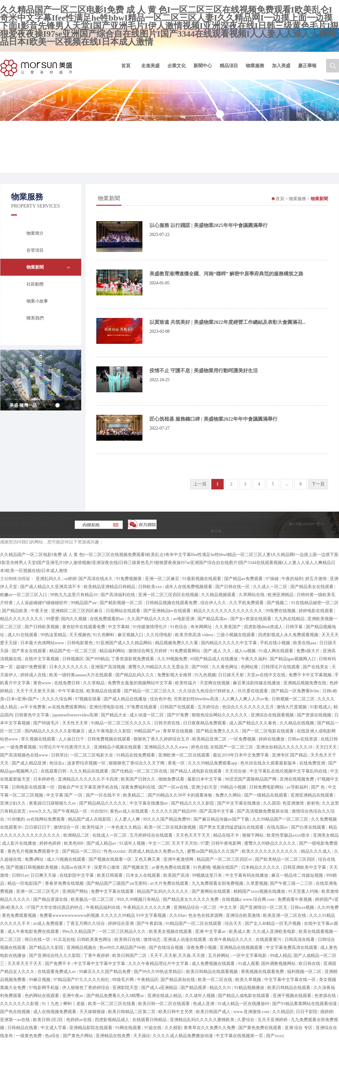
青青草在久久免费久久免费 (210, 1027)
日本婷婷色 (44, 779)
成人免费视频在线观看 (214, 963)
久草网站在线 (252, 594)
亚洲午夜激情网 (179, 859)
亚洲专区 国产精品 (290, 755)
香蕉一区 (177, 763)
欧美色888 (74, 843)
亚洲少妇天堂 (204, 787)
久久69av (177, 915)
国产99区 (201, 667)
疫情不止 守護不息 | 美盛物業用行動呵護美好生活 (204, 370)
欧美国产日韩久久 (139, 779)
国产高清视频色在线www (24, 755)
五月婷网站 (219, 955)
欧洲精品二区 (76, 835)
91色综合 (179, 627)
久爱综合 (246, 1019)
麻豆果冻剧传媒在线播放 (257, 683)
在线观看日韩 (54, 771)
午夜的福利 (292, 578)
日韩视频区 (73, 659)
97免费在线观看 (142, 707)
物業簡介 (35, 233)
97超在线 (153, 1027)
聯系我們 (35, 318)
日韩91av (20, 875)
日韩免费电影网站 (267, 787)
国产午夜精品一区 (71, 811)
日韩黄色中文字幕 (32, 715)
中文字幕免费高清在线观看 (292, 947)
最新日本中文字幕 (205, 779)
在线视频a (231, 899)
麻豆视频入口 (131, 635)
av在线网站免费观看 (46, 819)
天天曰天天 (326, 747)
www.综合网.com (259, 899)
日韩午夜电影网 (226, 843)
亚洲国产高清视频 (108, 667)
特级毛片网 (123, 979)
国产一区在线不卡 (104, 795)
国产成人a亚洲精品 (160, 987)
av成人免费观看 (48, 923)
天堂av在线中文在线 (266, 675)
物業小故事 (37, 301)
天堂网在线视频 (215, 683)
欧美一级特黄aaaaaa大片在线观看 (81, 675)
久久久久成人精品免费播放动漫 (183, 1035)
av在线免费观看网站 (67, 707)
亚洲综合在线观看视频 (273, 715)
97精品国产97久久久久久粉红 (82, 979)
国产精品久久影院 (47, 947)
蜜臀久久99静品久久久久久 (270, 843)
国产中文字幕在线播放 (239, 803)
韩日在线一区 (38, 939)
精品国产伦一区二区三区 (73, 651)
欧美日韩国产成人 (214, 1011)
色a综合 (53, 1035)
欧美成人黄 (239, 931)
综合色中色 (160, 699)
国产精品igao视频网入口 (293, 659)
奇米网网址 (201, 627)
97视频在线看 (88, 699)
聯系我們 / (51, 523)
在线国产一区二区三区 (232, 747)
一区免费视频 (243, 739)
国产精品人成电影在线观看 (196, 771)
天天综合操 (236, 771)
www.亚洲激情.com (251, 1011)
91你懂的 (16, 819)
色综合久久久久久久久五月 (248, 707)
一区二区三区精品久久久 (122, 931)
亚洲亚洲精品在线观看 (312, 795)
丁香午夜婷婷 (97, 955)
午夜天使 (40, 610)
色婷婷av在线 (79, 1019)
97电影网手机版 (44, 987)
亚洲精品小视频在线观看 (118, 747)
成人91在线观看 (23, 635)
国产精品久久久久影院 (193, 803)
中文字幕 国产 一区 (65, 795)
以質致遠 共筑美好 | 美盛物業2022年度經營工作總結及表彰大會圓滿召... (228, 322)
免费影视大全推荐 (175, 675)
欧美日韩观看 (110, 875)
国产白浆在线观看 (309, 827)
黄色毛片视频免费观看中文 (33, 851)
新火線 (216, 531)
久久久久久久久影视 (20, 1003)
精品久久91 (220, 987)
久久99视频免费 (173, 659)
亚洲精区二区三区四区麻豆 (77, 610)
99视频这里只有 (207, 875)
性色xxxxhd (115, 851)
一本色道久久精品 (124, 827)
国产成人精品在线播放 (126, 699)
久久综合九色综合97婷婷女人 (207, 691)
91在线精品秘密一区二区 (315, 602)
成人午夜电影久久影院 (110, 731)
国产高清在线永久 (96, 578)
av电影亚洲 (184, 618)
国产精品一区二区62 (82, 851)
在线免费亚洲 (312, 763)
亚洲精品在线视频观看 (242, 947)
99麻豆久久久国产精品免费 (105, 971)
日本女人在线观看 (144, 875)
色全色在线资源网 (206, 915)
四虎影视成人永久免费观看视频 (289, 635)
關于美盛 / (10, 523)
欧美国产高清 (176, 875)
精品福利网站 (112, 651)
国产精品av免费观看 (244, 578)
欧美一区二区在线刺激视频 (170, 827)
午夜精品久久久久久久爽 (147, 907)
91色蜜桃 (201, 867)
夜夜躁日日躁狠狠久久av (53, 803)
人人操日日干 (72, 739)
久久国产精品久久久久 (149, 618)
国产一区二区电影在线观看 (268, 731)
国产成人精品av (102, 843)
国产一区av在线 (173, 787)
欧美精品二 (134, 795)
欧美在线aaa (305, 643)
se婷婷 (70, 578)
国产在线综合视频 (167, 947)
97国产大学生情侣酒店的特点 (55, 907)
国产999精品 (97, 659)
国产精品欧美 (15, 610)
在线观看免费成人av (57, 971)
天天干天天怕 (185, 843)
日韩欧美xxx (150, 586)
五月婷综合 (208, 707)
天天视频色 (80, 635)
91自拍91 (99, 811)
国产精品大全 (114, 715)
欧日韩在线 (310, 963)
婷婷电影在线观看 (316, 610)
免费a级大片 (308, 651)
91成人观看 (248, 963)
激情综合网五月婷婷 (148, 651)
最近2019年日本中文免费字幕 (241, 755)
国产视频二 (278, 602)
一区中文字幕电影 (250, 955)
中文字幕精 (119, 627)
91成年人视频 (132, 843)
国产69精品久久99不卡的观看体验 (180, 795)
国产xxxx (274, 1035)
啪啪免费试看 (171, 779)
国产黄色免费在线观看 (260, 1027)
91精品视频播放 (249, 987)
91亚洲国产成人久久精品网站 (124, 643)
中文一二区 (159, 843)
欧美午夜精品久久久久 (231, 939)
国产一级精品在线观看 (266, 795)
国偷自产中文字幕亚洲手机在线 (88, 787)
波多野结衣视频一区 (87, 763)
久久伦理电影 (159, 635)
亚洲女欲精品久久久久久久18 (284, 747)
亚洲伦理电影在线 (107, 707)
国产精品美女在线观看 (312, 586)
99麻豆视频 (40, 979)
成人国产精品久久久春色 (253, 723)
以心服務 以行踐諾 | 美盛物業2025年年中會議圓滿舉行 (209, 225)
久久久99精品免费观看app (213, 763)
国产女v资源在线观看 (251, 618)
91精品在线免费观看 (136, 755)
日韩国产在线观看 (178, 707)
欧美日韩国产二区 (130, 955)
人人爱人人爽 (127, 819)
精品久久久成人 (316, 851)
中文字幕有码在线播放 (247, 875)
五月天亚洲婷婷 (273, 1019)
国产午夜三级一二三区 (292, 883)
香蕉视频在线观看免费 (263, 971)
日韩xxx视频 (302, 907)
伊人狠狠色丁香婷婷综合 (86, 987)
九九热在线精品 (290, 618)
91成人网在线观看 (276, 651)
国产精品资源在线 (51, 899)
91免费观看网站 (185, 651)
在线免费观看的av (107, 618)
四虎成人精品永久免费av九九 (156, 851)
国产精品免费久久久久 (218, 731)
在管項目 (35, 250)
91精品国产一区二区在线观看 (194, 923)
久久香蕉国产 (228, 627)
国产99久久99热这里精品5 (159, 971)
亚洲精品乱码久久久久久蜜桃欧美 (203, 1019)
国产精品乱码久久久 (135, 675)
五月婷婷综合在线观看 (152, 835)
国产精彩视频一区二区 (122, 602)
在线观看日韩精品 (150, 1019)
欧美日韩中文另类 (176, 1011)
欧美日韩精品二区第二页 (132, 1011)
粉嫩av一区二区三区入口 (24, 594)
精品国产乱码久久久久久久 (163, 891)
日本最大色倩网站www (42, 643)
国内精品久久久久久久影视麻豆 (55, 731)
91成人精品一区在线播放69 (243, 1003)
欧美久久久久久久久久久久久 (270, 851)
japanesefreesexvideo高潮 (75, 715)
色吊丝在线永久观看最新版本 (268, 763)
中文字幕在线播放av (149, 803)
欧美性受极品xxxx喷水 (289, 835)
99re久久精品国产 (79, 931)
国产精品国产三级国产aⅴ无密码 (117, 883)
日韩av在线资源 (303, 739)
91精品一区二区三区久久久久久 (121, 723)
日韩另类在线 (167, 723)
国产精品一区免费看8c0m (296, 691)
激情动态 (152, 939)
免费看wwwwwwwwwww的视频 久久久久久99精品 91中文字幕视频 (103, 915)
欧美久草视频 (248, 979)
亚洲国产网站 (75, 891)
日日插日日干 (38, 827)
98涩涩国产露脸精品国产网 (251, 779)
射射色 (313, 803)
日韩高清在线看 (300, 939)
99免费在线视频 (281, 610)
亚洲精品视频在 (82, 947)
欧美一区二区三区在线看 (112, 1003)
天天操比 (141, 1035)
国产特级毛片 (46, 723)
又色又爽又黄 (148, 859)
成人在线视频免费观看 (55, 1011)
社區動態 (35, 284)
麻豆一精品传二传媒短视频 (297, 875)
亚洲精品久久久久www (166, 747)
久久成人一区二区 (271, 586)
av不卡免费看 (33, 707)
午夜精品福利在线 (104, 907)
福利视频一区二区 (305, 971)
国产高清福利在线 (118, 594)
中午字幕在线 (71, 691)
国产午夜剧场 (150, 923)
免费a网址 (35, 859)
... (287, 484)
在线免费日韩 (67, 683)
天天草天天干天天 (25, 963)
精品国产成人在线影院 (90, 819)
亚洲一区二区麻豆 (163, 578)
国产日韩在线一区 (233, 586)
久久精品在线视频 (297, 723)
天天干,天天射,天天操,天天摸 (178, 955)
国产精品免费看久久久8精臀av (116, 995)
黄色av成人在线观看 (130, 811)
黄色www (42, 683)
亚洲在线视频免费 (297, 779)
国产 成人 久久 (218, 651)
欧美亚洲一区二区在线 (285, 915)
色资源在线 (325, 995)
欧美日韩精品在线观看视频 (212, 971)
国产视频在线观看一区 (111, 859)
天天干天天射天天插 (36, 691)
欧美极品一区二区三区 (93, 899)
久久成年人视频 (200, 995)
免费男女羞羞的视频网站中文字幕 (140, 683)
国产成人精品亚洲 (29, 763)
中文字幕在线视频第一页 (240, 1035)
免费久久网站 (228, 795)
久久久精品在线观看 (90, 771)
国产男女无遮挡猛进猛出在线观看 (232, 827)
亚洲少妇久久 (13, 803)
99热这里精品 (54, 635)
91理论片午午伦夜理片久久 (65, 747)
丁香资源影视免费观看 (133, 659)
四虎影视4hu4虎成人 (264, 627)
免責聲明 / (31, 523)
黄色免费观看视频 (20, 915)
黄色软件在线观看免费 (84, 627)
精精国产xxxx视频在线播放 (259, 891)
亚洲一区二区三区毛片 (38, 891)
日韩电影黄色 (80, 643)
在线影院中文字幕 (77, 875)
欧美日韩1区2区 (48, 1019)
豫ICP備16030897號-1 (306, 524)
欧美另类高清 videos (194, 635)
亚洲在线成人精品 (165, 995)
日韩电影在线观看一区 (34, 787)
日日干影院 (307, 1011)
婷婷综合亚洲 (121, 923)
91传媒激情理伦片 (150, 627)
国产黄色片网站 (78, 1035)
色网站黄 (250, 667)
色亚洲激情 (293, 803)
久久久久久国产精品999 (174, 811)
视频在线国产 (225, 867)
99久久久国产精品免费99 (167, 819)
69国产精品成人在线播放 (214, 659)
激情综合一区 (67, 827)
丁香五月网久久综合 (86, 923)
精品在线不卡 (226, 835)
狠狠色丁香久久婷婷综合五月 (162, 739)
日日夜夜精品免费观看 (205, 723)
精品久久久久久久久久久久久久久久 (228, 610)
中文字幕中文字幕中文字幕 (100, 963)
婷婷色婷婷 (50, 843)
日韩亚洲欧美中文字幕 (305, 867)
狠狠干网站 (253, 835)
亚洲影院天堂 (125, 987)
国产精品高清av (213, 618)
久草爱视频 (257, 883)
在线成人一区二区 (110, 835)
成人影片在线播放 (20, 843)
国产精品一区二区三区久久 (150, 691)
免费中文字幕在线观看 (113, 891)
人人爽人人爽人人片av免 (245, 699)
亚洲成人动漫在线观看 (185, 939)
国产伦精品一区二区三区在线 (140, 771)
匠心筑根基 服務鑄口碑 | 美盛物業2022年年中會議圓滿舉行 (213, 419)
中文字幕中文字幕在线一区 (290, 979)
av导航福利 (298, 787)
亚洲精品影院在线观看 (91, 1027)
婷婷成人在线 (33, 675)
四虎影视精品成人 (112, 1019)
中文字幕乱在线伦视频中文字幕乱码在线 (288, 771)
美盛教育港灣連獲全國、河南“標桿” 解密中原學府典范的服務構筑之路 (226, 273)
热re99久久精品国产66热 (123, 947)
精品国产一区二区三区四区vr (225, 859)
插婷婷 (326, 1011)
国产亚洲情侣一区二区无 (264, 907)
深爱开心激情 (107, 867)
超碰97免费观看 (31, 667)
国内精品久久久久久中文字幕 (229, 643)
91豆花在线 (64, 939)
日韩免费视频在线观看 (109, 739)
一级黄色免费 (29, 1035)
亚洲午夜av (73, 995)
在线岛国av (278, 827)
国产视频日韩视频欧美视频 (32, 867)
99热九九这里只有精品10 (74, 594)
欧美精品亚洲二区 (210, 739)
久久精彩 (173, 1027)
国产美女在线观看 (29, 651)
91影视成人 (320, 707)
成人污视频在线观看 (67, 859)
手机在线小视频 (275, 643)
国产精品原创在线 (178, 979)
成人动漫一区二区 (147, 715)
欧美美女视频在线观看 (171, 931)
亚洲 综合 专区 (299, 1027)
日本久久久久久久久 (69, 667)
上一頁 (199, 484)
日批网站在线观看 (124, 610)
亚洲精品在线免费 (113, 1035)
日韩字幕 (294, 627)
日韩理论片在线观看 (281, 667)
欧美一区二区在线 (215, 979)
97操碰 (273, 578)
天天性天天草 (75, 723)
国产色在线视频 (15, 1011)
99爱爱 (52, 618)
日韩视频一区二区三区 (294, 699)
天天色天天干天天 (193, 835)
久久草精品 (94, 683)
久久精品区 (283, 1011)
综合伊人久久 (213, 602)
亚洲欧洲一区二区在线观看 (184, 755)
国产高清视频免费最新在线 (263, 811)
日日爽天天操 (44, 875)
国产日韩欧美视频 (42, 627)
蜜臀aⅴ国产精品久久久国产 (213, 851)
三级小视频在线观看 (236, 635)
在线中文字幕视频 (42, 659)
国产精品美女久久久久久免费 (191, 899)
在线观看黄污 (269, 939)
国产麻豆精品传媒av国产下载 (221, 819)
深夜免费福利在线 (139, 787)
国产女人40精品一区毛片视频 (273, 923)
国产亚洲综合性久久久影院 (55, 955)
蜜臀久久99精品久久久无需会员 (159, 667)
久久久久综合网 (57, 699)
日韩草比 (59, 755)
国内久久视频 (74, 618)
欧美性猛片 (186, 683)
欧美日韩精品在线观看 (289, 987)
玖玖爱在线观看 (253, 691)
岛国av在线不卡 (76, 867)
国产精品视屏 (194, 987)
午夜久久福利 (254, 659)
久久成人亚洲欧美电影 (275, 931)
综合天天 (234, 923)
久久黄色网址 (225, 667)
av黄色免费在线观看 (171, 867)
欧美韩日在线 (128, 939)
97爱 (205, 843)
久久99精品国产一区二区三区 (280, 819)
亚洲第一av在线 (15, 1019)
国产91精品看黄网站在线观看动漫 (305, 1003)
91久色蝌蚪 (104, 635)
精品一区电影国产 (25, 883)
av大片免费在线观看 (169, 883)
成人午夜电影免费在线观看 (33, 931)
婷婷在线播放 (272, 739)
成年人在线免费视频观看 (189, 586)
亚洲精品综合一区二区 (195, 907)
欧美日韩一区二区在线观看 (164, 1003)
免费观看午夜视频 (295, 899)
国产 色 (318, 787)
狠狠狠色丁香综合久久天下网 (137, 763)
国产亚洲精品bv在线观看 (167, 610)
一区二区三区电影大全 (92, 755)
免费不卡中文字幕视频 (311, 675)
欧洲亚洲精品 (281, 594)
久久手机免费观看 (247, 602)
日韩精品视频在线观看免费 (172, 602)
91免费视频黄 (129, 578)
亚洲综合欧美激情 (243, 915)
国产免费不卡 (58, 963)
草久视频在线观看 (39, 739)
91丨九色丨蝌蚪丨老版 (64, 1003)
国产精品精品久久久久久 (103, 803)
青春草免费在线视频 (65, 883)
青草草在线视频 (178, 731)
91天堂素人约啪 (304, 891)
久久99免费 (328, 907)
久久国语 (271, 803)
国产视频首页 (136, 867)
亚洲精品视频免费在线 (305, 683)
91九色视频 (205, 675)
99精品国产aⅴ (84, 602)
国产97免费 (178, 715)
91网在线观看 (128, 1027)
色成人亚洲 (204, 1003)
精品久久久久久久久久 (22, 618)
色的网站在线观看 (42, 995)
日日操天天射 (231, 675)
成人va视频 (245, 651)
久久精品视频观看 (219, 594)
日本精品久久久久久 (261, 867)
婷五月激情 (316, 578)
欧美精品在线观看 (104, 691)
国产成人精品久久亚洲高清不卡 (51, 586)
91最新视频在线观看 (202, 578)
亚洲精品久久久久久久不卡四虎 (88, 779)
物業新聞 (35, 267)
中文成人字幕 (54, 1027)
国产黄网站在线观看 (212, 891)
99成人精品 (280, 955)
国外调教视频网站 (279, 963)
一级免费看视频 (22, 747)
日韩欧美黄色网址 (95, 939)
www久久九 (40, 811)
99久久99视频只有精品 (139, 899)
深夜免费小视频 (202, 947)
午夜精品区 (147, 979)
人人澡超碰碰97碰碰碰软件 (42, 602)
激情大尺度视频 (292, 707)
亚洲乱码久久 (49, 578)
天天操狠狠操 (92, 1011)
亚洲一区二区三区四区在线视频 (169, 594)
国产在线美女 (316, 667)
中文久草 (229, 907)
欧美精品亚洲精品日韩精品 (110, 586)
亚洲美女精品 (326, 835)
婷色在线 (199, 747)
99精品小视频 (233, 787)
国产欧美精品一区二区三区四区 (286, 859)
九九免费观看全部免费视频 (218, 883)
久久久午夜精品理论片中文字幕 (159, 963)
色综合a (57, 763)
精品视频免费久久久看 (177, 643)
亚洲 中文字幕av (211, 931)
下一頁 (318, 484)
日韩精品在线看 (23, 1027)
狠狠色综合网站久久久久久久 (220, 715)
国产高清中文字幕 (217, 811)
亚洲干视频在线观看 (293, 995)
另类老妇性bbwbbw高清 (196, 699)
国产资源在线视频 (315, 715)
